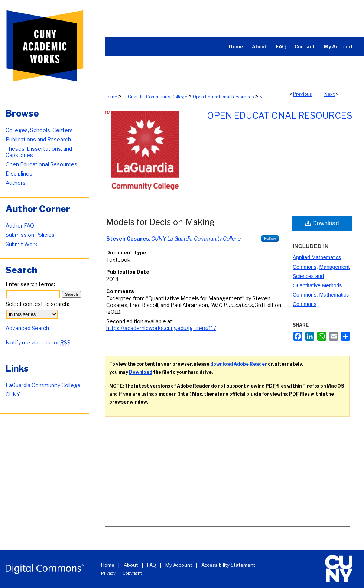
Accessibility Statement (228, 565)
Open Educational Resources (223, 96)
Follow (270, 238)
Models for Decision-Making (160, 222)
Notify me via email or (38, 342)
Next (329, 94)
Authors (16, 183)
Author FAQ (20, 225)
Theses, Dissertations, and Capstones (39, 152)
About (131, 565)
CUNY (13, 394)
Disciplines (19, 173)
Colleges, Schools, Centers (39, 130)
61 (261, 96)
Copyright (132, 573)
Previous (302, 94)
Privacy (108, 573)
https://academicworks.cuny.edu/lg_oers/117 (161, 328)
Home (111, 96)
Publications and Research (38, 139)
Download (322, 223)
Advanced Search (27, 328)
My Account (178, 565)
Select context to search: (37, 304)
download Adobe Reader (238, 364)
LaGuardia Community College (155, 96)
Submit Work (22, 244)
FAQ (151, 565)
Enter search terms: (30, 284)
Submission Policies (30, 235)
